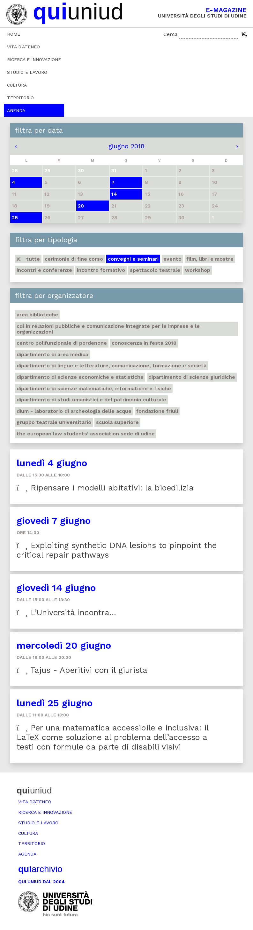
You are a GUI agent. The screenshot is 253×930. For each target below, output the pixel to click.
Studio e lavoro (27, 72)
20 (81, 206)
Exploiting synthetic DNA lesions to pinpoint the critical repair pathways (117, 550)
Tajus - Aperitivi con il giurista (82, 670)
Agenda (16, 110)
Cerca (170, 34)
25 (15, 218)
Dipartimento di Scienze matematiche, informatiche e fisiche (94, 388)
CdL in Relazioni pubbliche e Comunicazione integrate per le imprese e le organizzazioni (108, 329)
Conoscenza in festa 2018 (144, 343)
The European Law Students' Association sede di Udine (86, 434)
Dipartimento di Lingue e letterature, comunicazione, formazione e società (111, 366)
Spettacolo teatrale (155, 270)
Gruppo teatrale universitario (54, 422)
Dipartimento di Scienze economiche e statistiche (80, 377)
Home (13, 34)
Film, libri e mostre (210, 259)
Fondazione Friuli (157, 411)
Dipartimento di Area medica (52, 354)
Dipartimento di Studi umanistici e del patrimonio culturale (91, 400)
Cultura (17, 85)
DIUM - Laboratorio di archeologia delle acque (74, 411)
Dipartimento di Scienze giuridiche (191, 377)
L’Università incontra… (66, 612)
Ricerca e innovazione (34, 59)
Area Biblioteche (37, 315)
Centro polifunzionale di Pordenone (62, 343)
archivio (40, 869)
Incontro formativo (101, 270)
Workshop (197, 270)
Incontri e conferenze (44, 270)
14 (114, 194)
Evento (172, 259)
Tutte (28, 259)
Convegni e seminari (133, 259)
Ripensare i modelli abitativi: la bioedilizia (105, 487)
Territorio (20, 97)
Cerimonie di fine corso (74, 259)
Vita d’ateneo (23, 46)
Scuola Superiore (117, 422)
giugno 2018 (126, 146)
